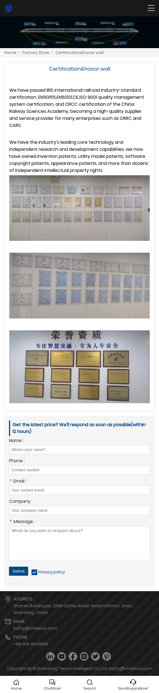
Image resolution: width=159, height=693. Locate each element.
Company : (20, 501)
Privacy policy (51, 572)
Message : (22, 522)
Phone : (17, 461)
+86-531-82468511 (31, 644)
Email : (17, 481)
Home (10, 52)
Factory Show (36, 52)
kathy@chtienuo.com (35, 628)
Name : (16, 441)
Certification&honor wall (79, 52)
